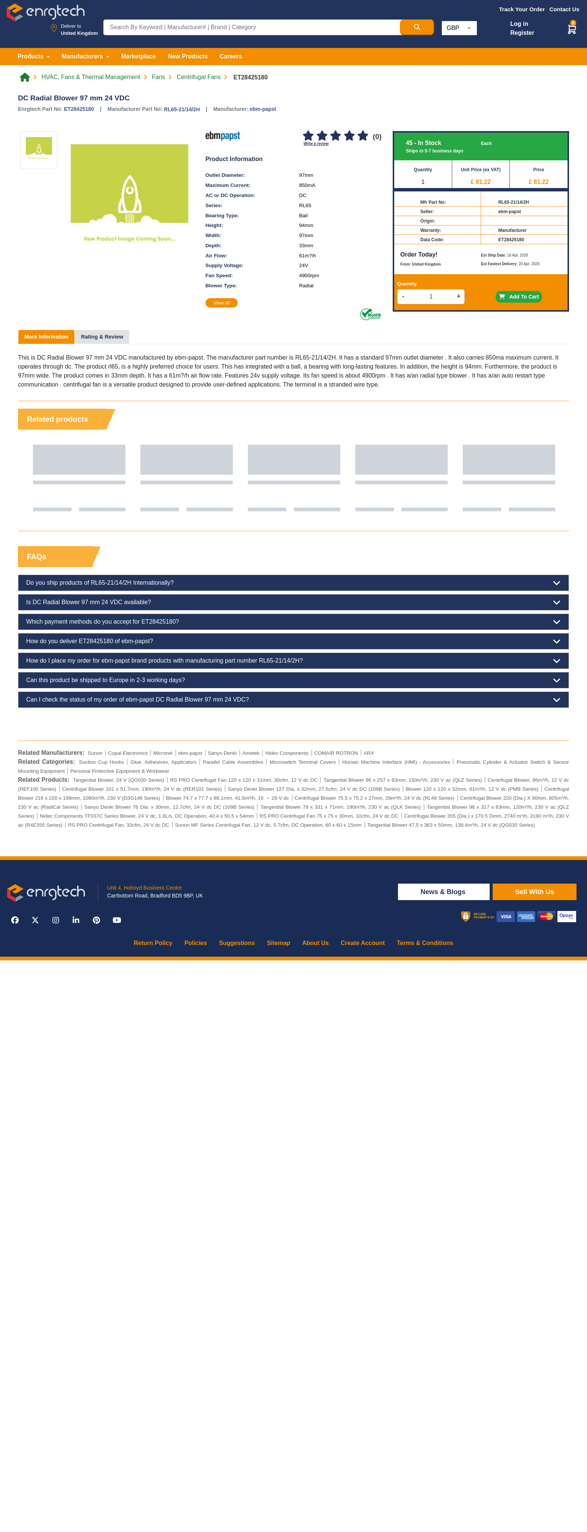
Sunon (95, 753)
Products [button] (31, 56)
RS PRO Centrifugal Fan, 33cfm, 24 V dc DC (118, 825)
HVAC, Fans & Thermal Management (91, 77)
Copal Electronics (128, 753)
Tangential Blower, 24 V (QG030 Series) (118, 780)
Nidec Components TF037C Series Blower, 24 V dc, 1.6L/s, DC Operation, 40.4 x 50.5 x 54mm (147, 816)
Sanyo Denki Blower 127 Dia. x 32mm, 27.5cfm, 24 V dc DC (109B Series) (314, 789)
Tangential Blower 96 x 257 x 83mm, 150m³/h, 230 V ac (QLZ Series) (402, 780)
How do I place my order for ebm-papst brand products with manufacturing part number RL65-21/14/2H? (293, 660)
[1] (308, 136)
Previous (31, 478)
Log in (519, 24)
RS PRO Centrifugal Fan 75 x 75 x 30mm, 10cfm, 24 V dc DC (329, 816)
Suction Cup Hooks (101, 762)
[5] (362, 136)
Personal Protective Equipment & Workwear (119, 771)
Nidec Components (286, 753)
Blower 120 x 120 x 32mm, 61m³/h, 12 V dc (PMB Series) (472, 789)
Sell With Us (534, 892)
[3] (336, 136)
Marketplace (138, 56)
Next (556, 478)
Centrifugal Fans (198, 77)
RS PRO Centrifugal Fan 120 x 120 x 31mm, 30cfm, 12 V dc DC (243, 780)
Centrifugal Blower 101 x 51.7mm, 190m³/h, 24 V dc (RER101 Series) (142, 789)
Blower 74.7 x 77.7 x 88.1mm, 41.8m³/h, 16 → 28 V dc (227, 798)
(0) (377, 136)
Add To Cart (519, 297)
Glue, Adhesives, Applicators (163, 762)
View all (221, 303)
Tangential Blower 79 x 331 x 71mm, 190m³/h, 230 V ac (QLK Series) (341, 807)
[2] (322, 136)
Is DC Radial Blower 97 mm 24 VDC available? (293, 602)
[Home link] (25, 77)
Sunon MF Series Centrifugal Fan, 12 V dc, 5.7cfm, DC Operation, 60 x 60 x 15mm (268, 825)
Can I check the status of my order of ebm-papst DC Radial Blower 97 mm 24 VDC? (293, 699)
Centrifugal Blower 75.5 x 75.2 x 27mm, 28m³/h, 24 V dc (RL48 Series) (374, 798)
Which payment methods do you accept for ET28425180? (293, 621)
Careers (231, 56)
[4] (349, 136)
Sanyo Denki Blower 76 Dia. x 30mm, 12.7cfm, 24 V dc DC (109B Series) (169, 807)
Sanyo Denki (222, 753)
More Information (46, 337)
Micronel (162, 753)
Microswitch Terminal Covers (303, 762)
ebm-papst (263, 109)
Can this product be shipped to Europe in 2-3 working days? (293, 680)
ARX (369, 753)
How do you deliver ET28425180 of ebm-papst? (293, 641)
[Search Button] (417, 27)
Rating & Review (102, 337)
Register (522, 33)
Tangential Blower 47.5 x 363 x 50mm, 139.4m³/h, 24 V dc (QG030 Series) (451, 825)
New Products (188, 56)
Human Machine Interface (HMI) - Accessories (396, 762)
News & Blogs (443, 892)
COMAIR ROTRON (336, 753)
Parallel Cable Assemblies (233, 762)
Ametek (250, 753)
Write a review (316, 144)
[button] (572, 29)
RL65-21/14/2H (182, 109)
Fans (158, 77)
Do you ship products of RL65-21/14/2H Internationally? (293, 582)
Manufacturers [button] (83, 56)
